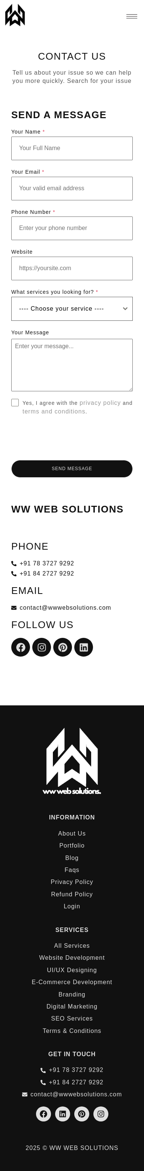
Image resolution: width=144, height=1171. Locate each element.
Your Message (30, 332)
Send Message (72, 468)
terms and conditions (54, 411)
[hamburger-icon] (131, 16)
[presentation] (72, 437)
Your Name (28, 132)
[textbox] (65, 308)
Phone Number (33, 212)
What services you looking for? (54, 292)
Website (22, 252)
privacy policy (100, 403)
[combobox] (72, 309)
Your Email (28, 172)
